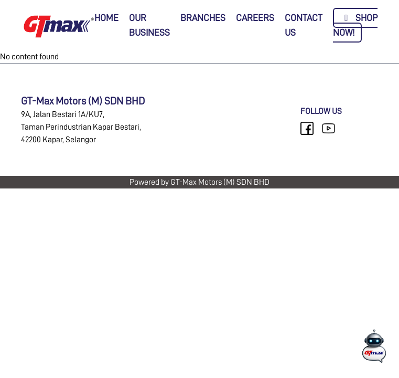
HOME (106, 18)
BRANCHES (202, 18)
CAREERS (255, 18)
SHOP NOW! (355, 25)
